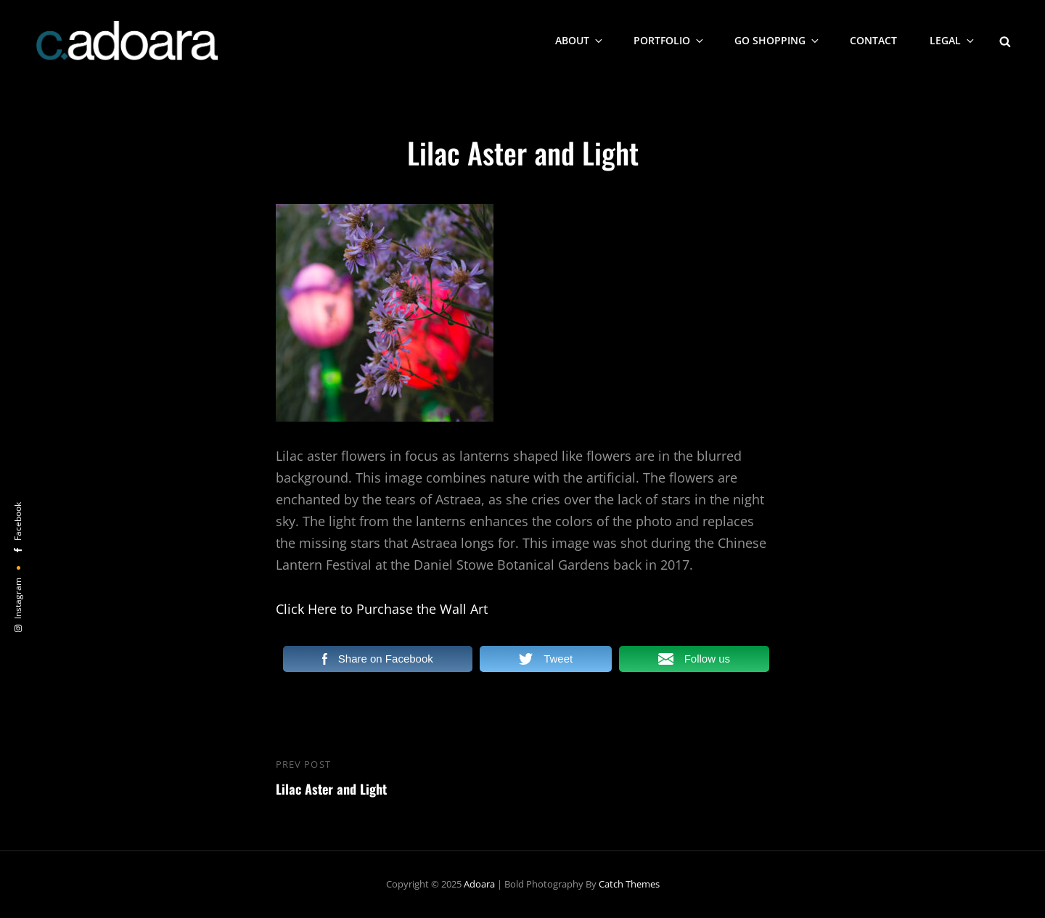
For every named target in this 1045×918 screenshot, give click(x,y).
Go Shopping (777, 40)
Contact (873, 40)
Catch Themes (629, 883)
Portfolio (669, 40)
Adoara (479, 883)
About (580, 40)
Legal (953, 40)
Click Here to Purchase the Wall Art (382, 609)
